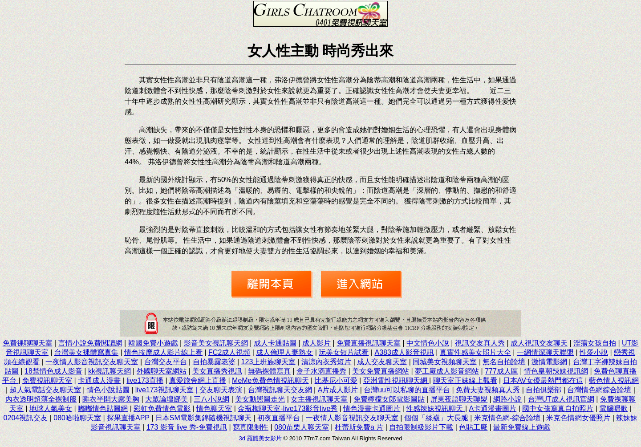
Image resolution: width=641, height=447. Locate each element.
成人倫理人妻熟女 (284, 352)
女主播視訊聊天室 (319, 399)
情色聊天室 (214, 408)
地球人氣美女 (50, 408)
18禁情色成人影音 (53, 371)
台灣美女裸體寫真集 (86, 352)
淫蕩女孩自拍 (594, 343)
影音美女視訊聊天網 (216, 343)
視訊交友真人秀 (480, 343)
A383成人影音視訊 (404, 352)
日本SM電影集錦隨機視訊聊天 (203, 418)
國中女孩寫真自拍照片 (557, 408)
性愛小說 (594, 352)
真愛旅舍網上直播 (197, 380)
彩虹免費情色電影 (162, 408)
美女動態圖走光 (260, 399)
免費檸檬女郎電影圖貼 (389, 399)
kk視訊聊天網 (109, 371)
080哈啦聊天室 (77, 418)
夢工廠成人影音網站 (447, 371)
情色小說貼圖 (108, 390)
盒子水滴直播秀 (321, 371)
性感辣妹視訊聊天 (435, 408)
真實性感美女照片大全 (475, 352)
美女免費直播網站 (380, 371)
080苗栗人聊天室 (301, 427)
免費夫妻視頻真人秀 (488, 390)
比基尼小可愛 (336, 380)
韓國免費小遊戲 (153, 343)
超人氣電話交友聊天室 (45, 390)
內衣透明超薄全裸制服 (41, 399)
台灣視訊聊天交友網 (280, 390)
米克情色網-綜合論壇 (507, 418)
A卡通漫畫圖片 (493, 408)
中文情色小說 (427, 343)
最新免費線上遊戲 (521, 427)
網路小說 (507, 399)
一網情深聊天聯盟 (545, 352)
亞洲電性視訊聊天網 (396, 380)
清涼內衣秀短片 (326, 362)
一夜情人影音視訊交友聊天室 (91, 362)
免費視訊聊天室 (47, 380)
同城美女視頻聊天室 (445, 362)
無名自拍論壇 (504, 362)
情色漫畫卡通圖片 (371, 408)
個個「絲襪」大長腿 (436, 418)
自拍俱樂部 (543, 390)
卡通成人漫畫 (99, 380)
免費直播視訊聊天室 (369, 343)
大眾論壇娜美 (166, 399)
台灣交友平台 (165, 362)
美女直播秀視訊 (217, 371)
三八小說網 (211, 399)
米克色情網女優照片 (578, 418)
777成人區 (501, 371)
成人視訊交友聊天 (539, 343)
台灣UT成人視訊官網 (561, 399)
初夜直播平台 (278, 418)
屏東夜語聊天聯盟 (458, 399)
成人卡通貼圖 (275, 343)
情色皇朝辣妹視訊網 (556, 371)
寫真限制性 (250, 427)
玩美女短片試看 (344, 352)
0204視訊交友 (26, 418)
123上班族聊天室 (268, 362)
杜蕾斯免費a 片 (359, 427)
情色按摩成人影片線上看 (163, 352)
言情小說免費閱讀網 (90, 343)
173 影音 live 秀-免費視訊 (186, 427)
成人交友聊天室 (382, 362)
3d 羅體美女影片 (260, 438)
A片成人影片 (338, 390)
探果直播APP (128, 418)
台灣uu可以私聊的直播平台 (407, 390)
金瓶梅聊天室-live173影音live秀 (287, 408)
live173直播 (144, 380)
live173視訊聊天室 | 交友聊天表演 (188, 390)
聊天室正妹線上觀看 (465, 380)
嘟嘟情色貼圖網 (103, 408)
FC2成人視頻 (229, 352)
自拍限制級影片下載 (421, 427)
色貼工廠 (473, 427)
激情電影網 (549, 362)
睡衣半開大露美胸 (110, 399)
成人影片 (316, 343)
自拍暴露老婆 (214, 362)
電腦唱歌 (613, 408)
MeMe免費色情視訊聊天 (270, 380)
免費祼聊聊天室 (28, 343)
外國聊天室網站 (162, 371)
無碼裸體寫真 (269, 371)
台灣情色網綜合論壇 (599, 390)
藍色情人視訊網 (614, 380)
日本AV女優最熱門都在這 (543, 380)
